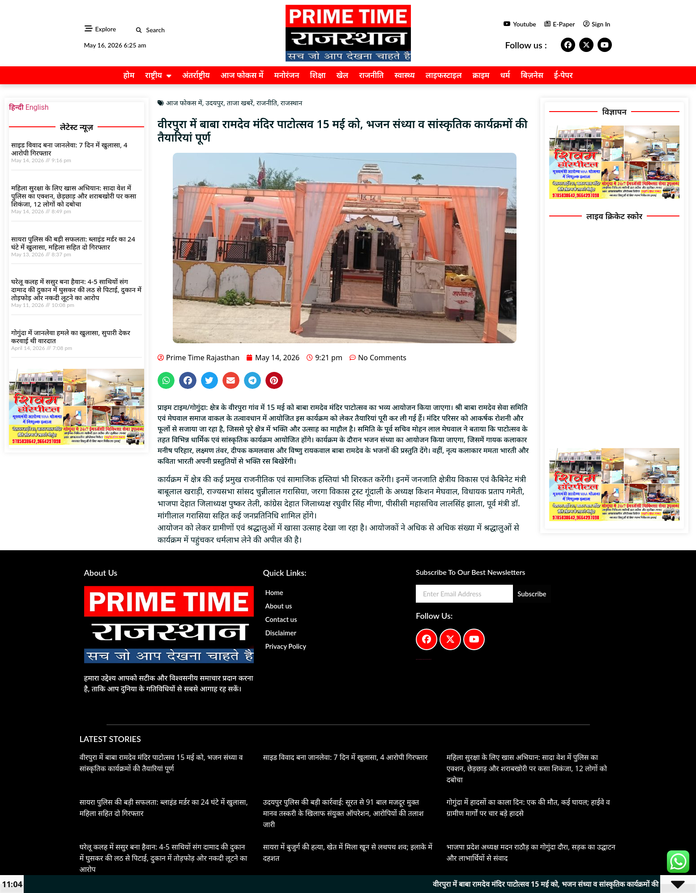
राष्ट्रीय (158, 75)
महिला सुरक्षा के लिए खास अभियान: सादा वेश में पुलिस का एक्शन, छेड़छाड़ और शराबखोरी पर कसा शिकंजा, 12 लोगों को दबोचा (73, 195)
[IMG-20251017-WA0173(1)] (76, 442)
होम (128, 75)
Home (274, 592)
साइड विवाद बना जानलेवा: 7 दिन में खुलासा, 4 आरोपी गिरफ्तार (69, 148)
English (37, 107)
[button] (139, 30)
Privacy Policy (285, 646)
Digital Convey (417, 659)
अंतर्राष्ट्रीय (196, 75)
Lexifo (430, 659)
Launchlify (429, 659)
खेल (342, 75)
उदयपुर (214, 102)
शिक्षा (318, 75)
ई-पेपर (563, 75)
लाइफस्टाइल (444, 75)
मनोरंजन (286, 75)
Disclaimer (280, 633)
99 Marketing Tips (421, 659)
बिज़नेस (532, 75)
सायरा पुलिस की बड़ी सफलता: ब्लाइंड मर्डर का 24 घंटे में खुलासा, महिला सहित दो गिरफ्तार (73, 242)
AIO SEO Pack (426, 659)
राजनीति (371, 75)
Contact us (281, 619)
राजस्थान (291, 102)
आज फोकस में (242, 75)
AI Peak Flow (424, 659)
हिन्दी (16, 107)
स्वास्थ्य (404, 75)
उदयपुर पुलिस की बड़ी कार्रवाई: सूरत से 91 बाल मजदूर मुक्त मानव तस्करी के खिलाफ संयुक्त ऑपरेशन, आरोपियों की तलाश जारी (343, 813)
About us (278, 606)
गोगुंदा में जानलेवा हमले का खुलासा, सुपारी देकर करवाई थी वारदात (70, 336)
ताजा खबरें (240, 102)
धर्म (505, 75)
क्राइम (481, 75)
